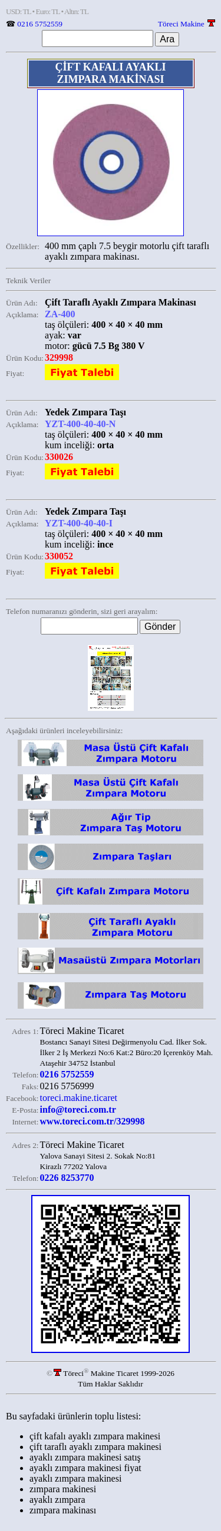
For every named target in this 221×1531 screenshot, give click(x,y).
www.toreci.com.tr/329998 (92, 1121)
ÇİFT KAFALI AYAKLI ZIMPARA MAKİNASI (110, 73)
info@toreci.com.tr (78, 1109)
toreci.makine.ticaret (78, 1098)
